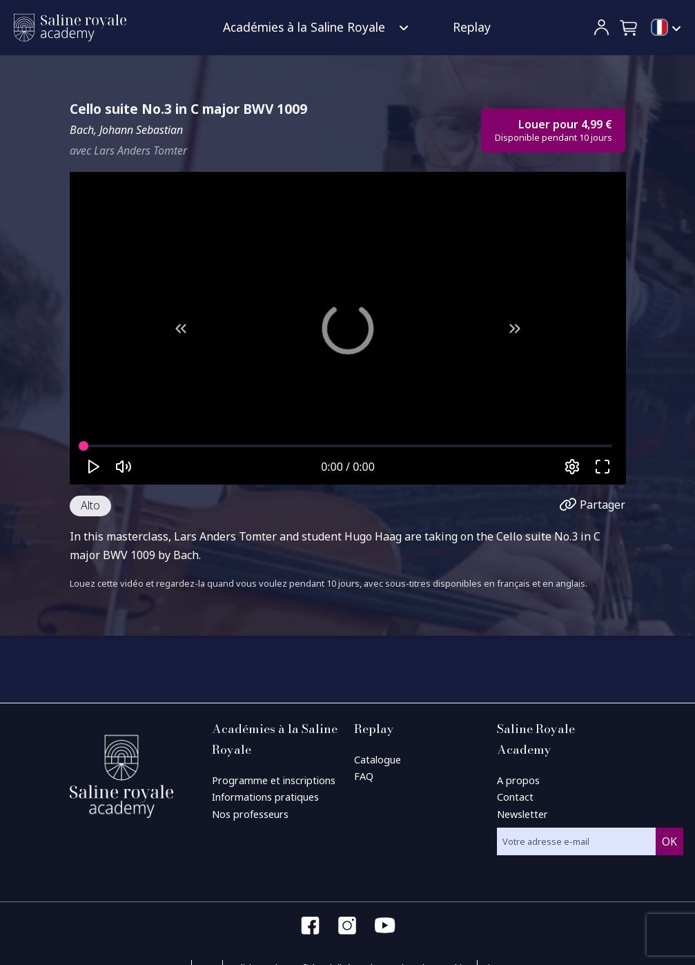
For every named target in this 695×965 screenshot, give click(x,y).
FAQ (363, 776)
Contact (515, 796)
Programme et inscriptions (273, 780)
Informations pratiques (265, 796)
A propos (518, 780)
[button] (629, 27)
